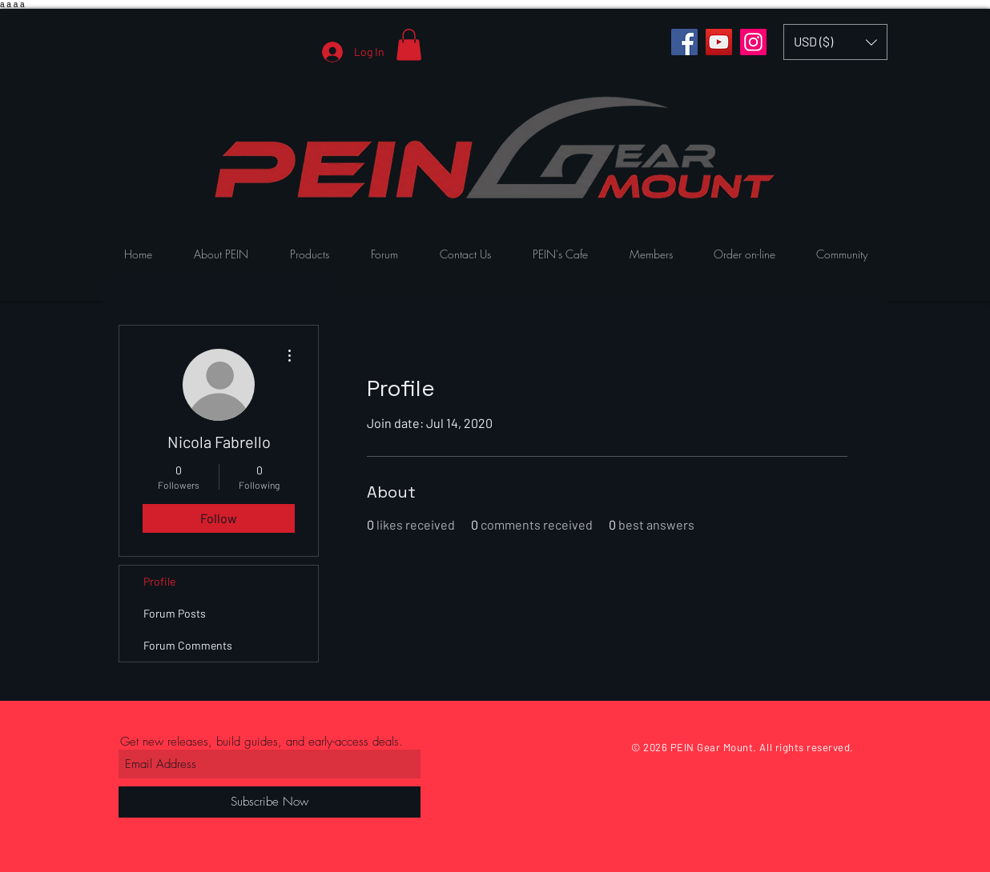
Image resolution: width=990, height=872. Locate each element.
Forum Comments (187, 645)
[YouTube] (719, 42)
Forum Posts (174, 613)
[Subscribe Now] (270, 802)
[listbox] (835, 42)
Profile (159, 581)
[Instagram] (753, 42)
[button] (409, 44)
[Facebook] (684, 42)
